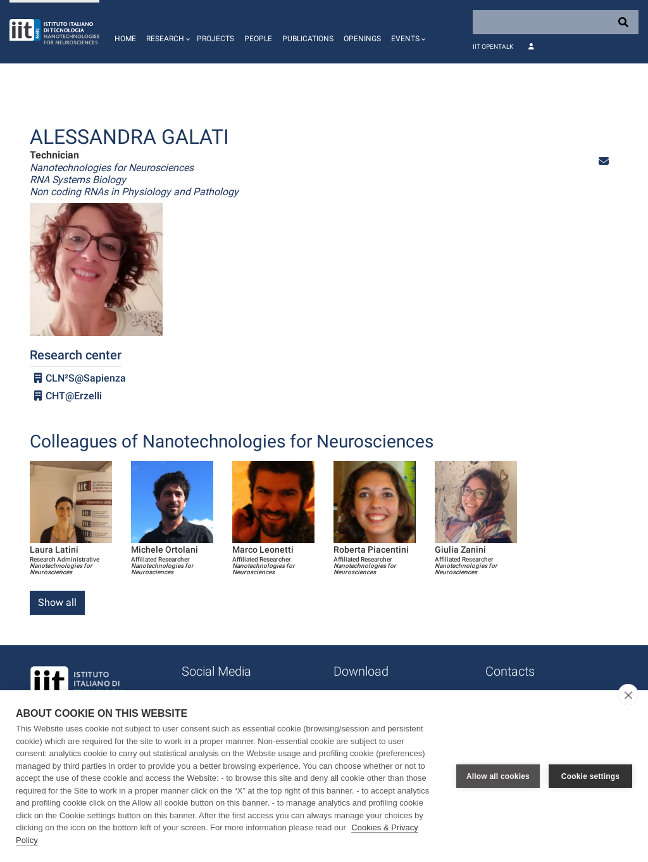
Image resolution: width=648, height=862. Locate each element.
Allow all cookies (498, 776)
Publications (307, 38)
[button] (166, 31)
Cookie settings (590, 776)
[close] (628, 694)
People (258, 38)
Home (125, 38)
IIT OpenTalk (493, 46)
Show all (57, 602)
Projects (215, 38)
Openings (362, 38)
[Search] (556, 22)
